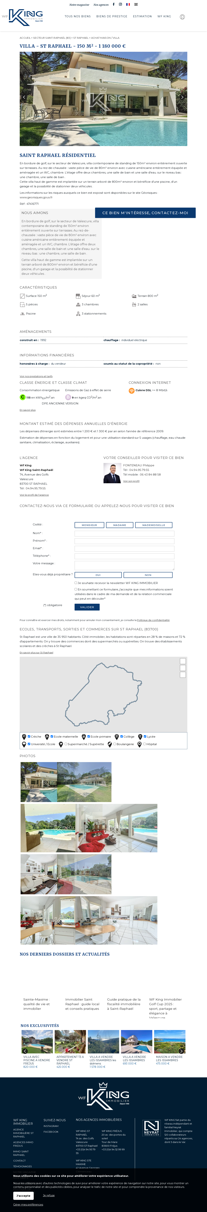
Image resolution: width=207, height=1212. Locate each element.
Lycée (146, 737)
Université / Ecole (38, 744)
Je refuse (49, 1195)
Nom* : (38, 533)
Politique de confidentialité (153, 620)
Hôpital (146, 744)
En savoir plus (28, 410)
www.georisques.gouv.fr (36, 197)
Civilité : (38, 524)
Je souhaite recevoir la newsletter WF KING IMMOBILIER (118, 583)
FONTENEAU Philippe (138, 465)
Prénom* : (40, 540)
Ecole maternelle (61, 737)
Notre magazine (79, 4)
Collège (124, 737)
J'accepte (23, 1195)
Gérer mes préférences (28, 1204)
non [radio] (148, 574)
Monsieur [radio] (89, 525)
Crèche (31, 737)
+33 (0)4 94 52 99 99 (113, 1149)
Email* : (38, 548)
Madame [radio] (119, 525)
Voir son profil (131, 481)
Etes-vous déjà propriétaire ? (53, 574)
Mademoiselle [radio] (153, 525)
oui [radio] (98, 574)
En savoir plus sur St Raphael (36, 652)
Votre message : (44, 563)
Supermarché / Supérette (81, 744)
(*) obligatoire (52, 605)
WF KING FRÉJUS (112, 1130)
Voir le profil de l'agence (34, 495)
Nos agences (100, 4)
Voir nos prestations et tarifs (36, 376)
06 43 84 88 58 (150, 474)
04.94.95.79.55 (36, 488)
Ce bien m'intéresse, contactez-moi (145, 213)
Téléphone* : (42, 555)
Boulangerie (120, 744)
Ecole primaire (96, 737)
